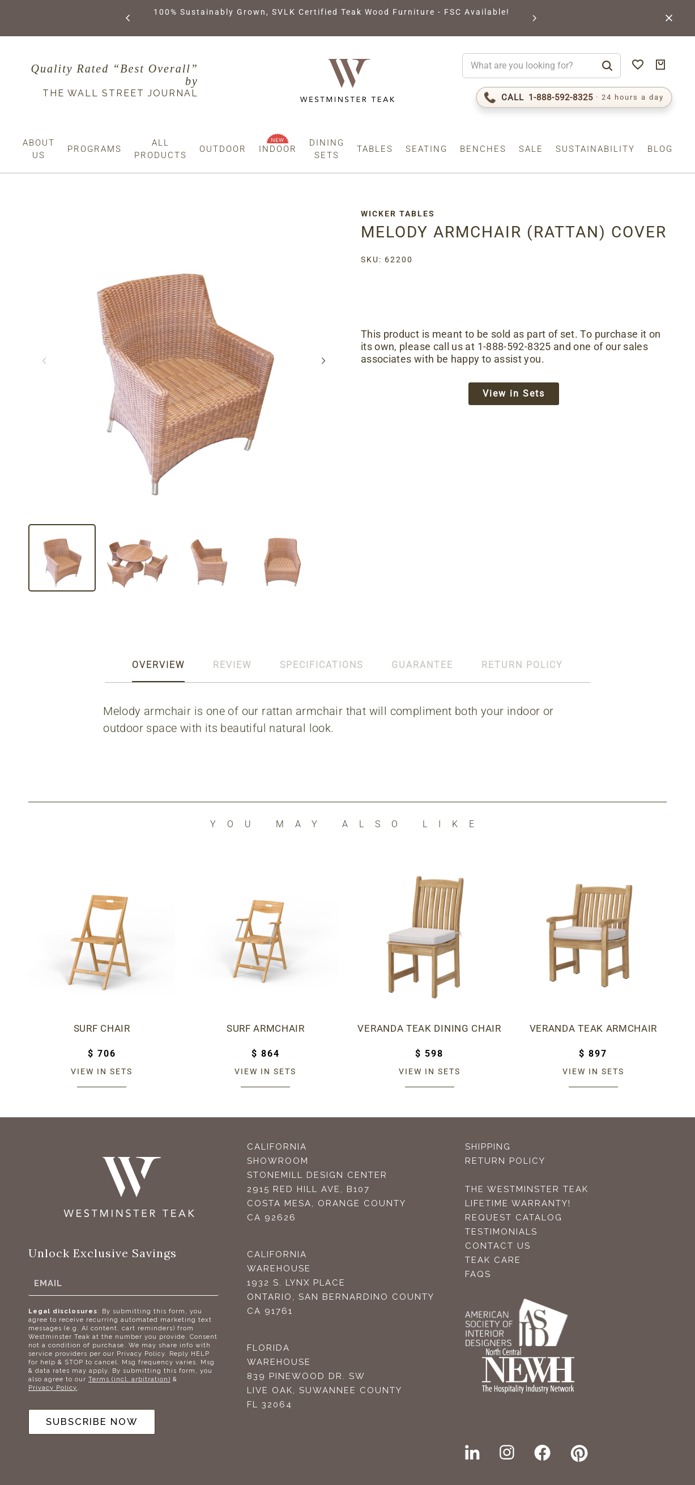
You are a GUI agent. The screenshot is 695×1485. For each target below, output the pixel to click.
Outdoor (222, 149)
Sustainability (595, 149)
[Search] (607, 66)
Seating (426, 149)
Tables (375, 149)
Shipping (488, 1147)
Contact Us (498, 1246)
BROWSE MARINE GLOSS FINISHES (175, 11)
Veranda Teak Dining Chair (429, 1028)
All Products (160, 149)
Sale (531, 149)
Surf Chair (102, 1028)
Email (48, 1281)
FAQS (478, 1274)
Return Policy (505, 1161)
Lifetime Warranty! (518, 1203)
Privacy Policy (52, 1385)
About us (39, 149)
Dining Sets (326, 149)
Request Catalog (513, 1217)
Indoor (278, 149)
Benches (483, 149)
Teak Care (493, 1260)
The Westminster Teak (527, 1189)
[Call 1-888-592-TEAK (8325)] (574, 97)
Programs (94, 149)
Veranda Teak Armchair (593, 1028)
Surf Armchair (266, 1028)
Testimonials (501, 1232)
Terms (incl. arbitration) (129, 1377)
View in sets (102, 1071)
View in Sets (518, 414)
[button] (127, 18)
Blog (660, 149)
